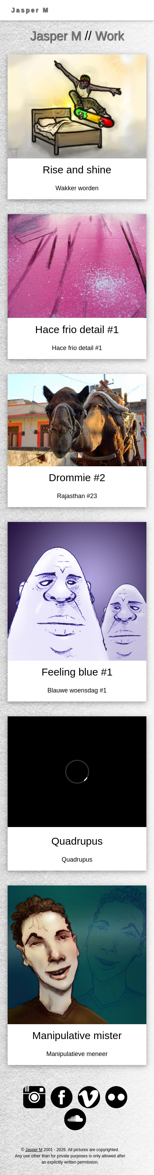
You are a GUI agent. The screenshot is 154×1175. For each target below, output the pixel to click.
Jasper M (33, 1149)
